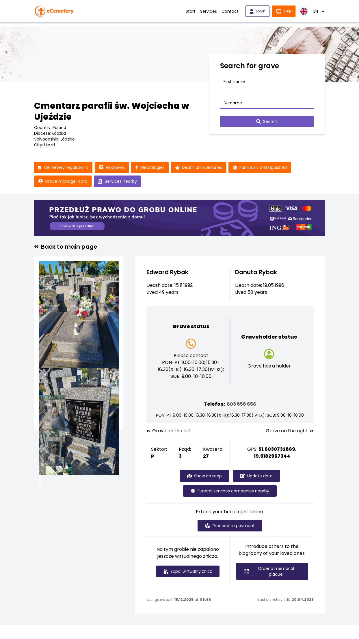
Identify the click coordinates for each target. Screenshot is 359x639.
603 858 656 (241, 404)
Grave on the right (289, 430)
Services (208, 11)
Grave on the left (168, 430)
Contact (230, 11)
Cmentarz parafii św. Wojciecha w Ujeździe (111, 111)
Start (191, 11)
